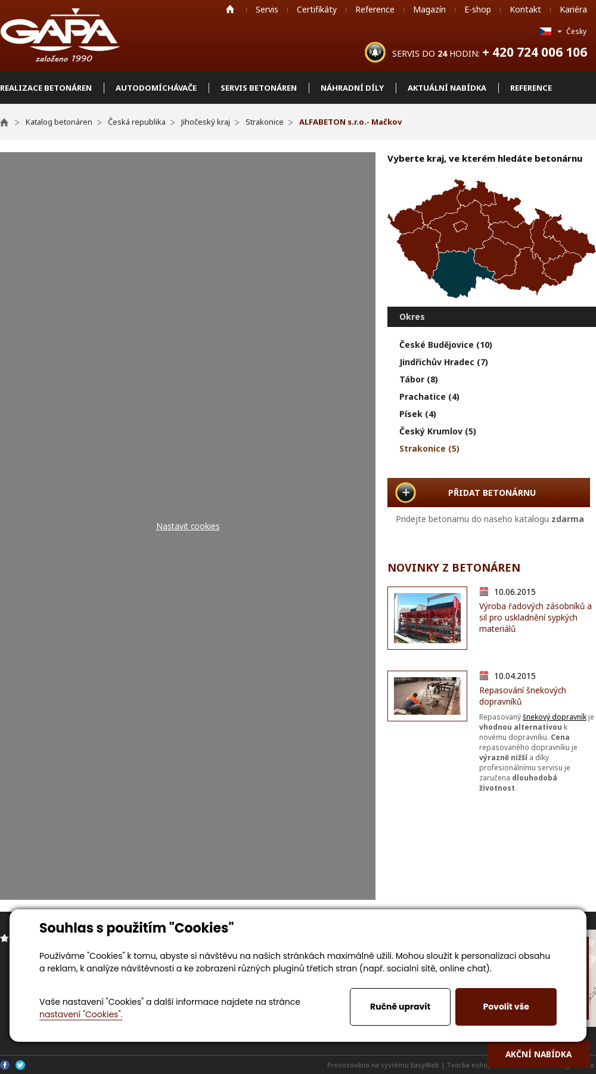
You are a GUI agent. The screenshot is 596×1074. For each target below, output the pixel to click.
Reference (375, 9)
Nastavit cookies (188, 526)
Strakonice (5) (429, 448)
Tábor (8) (418, 379)
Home (230, 9)
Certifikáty (317, 9)
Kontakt (525, 9)
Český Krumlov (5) (437, 431)
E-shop (477, 9)
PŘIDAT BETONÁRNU (492, 492)
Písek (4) (417, 413)
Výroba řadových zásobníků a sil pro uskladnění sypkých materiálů (535, 617)
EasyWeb (425, 1064)
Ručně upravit (400, 1007)
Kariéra (573, 9)
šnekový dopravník (554, 717)
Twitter (20, 1065)
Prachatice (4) (429, 396)
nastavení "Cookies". (80, 1014)
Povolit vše (506, 1007)
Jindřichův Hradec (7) (443, 362)
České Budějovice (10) (445, 344)
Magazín (429, 9)
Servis (267, 9)
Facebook (5, 1065)
